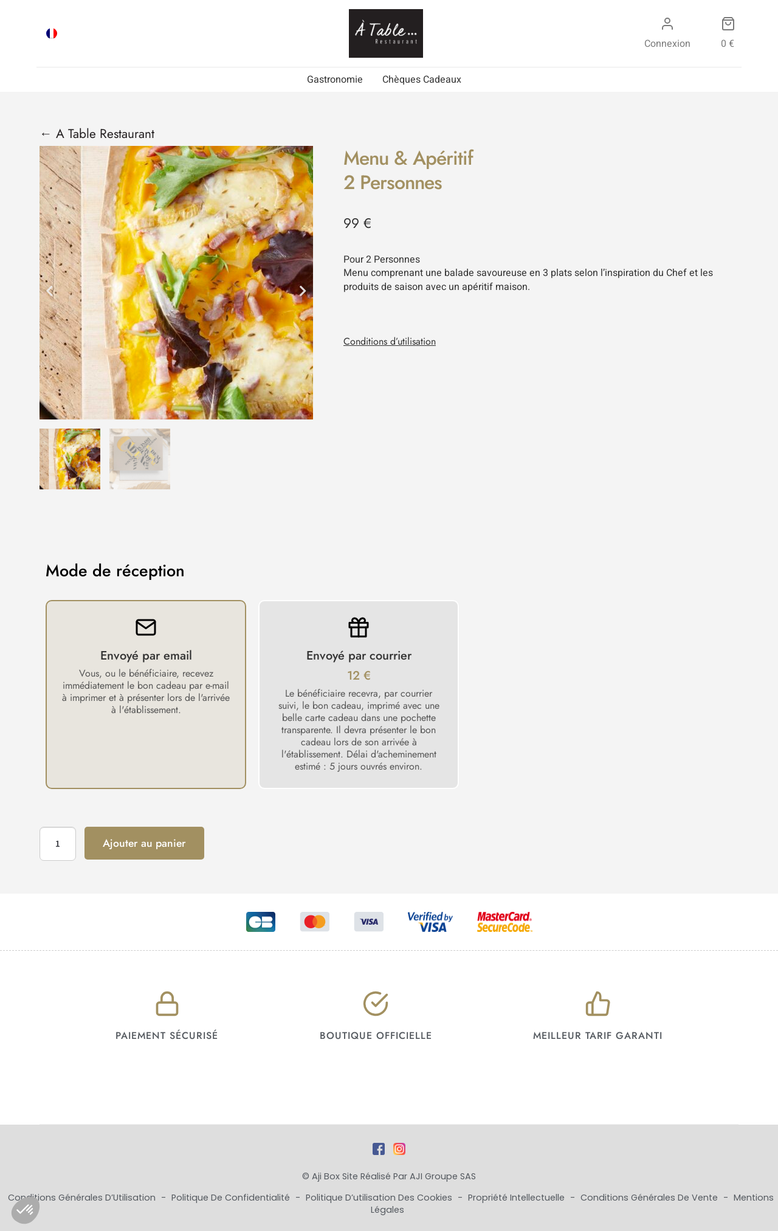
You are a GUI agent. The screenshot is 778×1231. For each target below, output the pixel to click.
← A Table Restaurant (97, 134)
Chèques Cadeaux (421, 79)
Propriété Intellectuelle (517, 1197)
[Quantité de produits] (58, 844)
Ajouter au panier (144, 843)
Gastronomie (335, 79)
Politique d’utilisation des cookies (380, 1197)
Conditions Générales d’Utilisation (83, 1197)
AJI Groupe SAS (443, 1176)
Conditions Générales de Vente (650, 1197)
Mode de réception (115, 570)
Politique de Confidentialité (231, 1197)
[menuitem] (51, 33)
